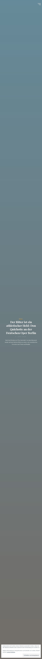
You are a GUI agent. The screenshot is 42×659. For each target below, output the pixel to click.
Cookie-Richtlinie (11, 652)
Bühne (20, 318)
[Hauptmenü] (39, 4)
